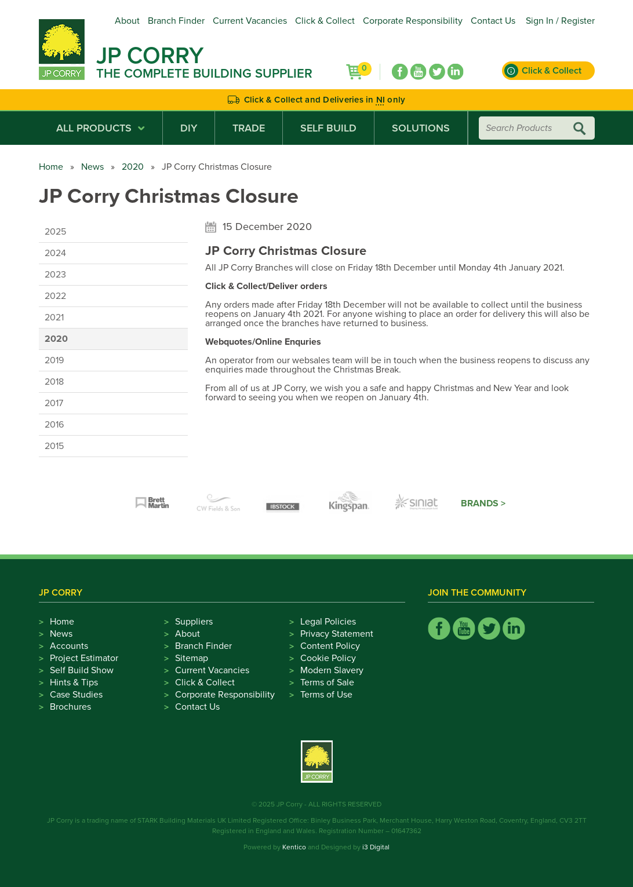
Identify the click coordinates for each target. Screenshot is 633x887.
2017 (54, 403)
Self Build (328, 128)
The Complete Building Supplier (204, 73)
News (92, 167)
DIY (188, 128)
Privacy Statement (336, 634)
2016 (54, 424)
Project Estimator (84, 658)
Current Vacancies (250, 21)
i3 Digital (376, 847)
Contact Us (493, 21)
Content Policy (330, 646)
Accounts (69, 646)
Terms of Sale (327, 682)
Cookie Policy (328, 658)
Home (51, 167)
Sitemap (191, 658)
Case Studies (76, 694)
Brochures (70, 707)
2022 (55, 296)
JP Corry (149, 56)
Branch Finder (176, 21)
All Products (100, 128)
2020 (133, 167)
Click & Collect (325, 21)
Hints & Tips (74, 682)
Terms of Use (326, 694)
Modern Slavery (331, 670)
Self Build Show (82, 670)
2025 (55, 232)
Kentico (294, 847)
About (127, 21)
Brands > (483, 503)
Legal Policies (328, 621)
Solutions (421, 128)
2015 (54, 446)
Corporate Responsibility (413, 21)
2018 (54, 382)
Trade (248, 128)
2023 (55, 274)
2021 (54, 317)
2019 (54, 360)
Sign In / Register (560, 21)
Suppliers (194, 621)
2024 (55, 253)
